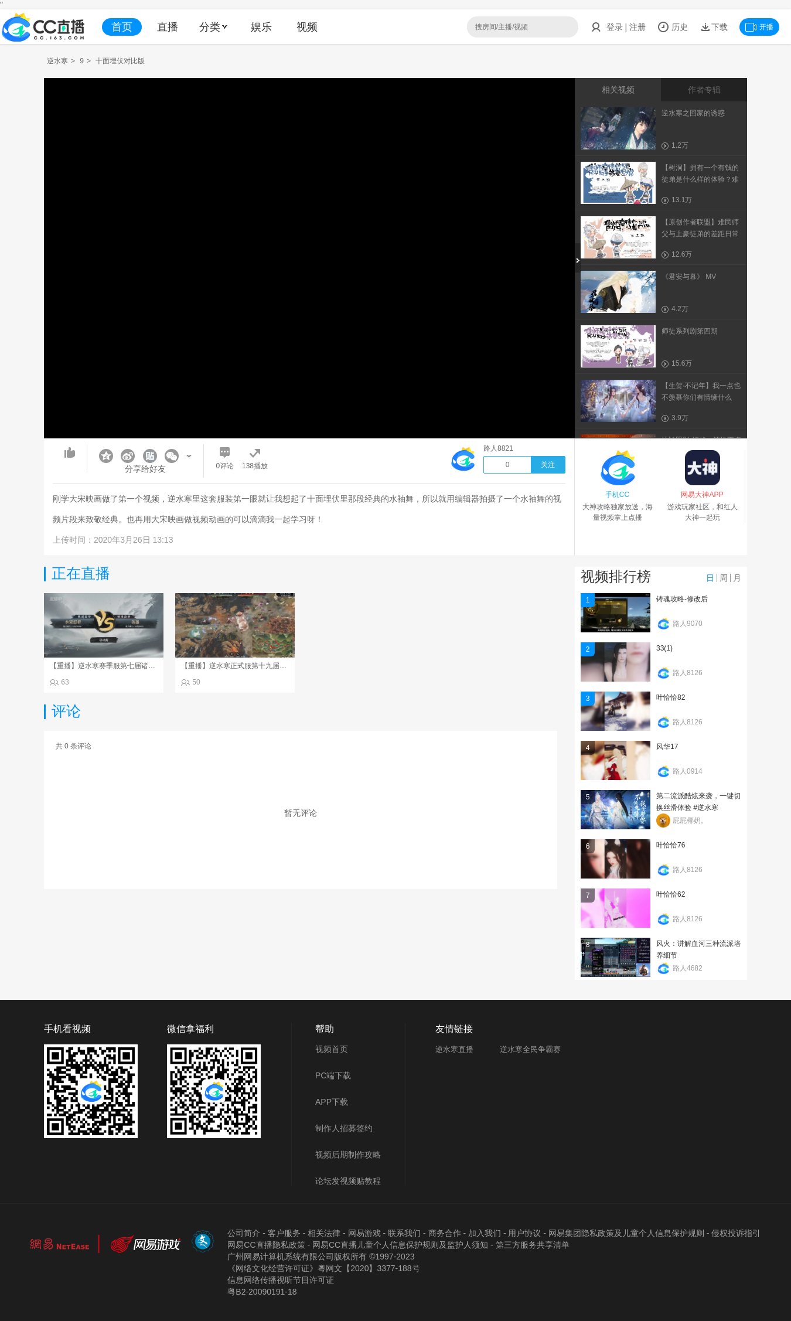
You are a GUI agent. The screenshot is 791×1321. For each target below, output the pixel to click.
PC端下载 (333, 1075)
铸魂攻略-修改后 (682, 599)
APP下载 (331, 1102)
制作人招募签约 (344, 1128)
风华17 (667, 747)
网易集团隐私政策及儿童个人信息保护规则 (626, 1233)
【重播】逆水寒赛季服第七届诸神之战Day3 (118, 666)
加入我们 (484, 1233)
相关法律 (324, 1233)
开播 (759, 27)
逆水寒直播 (454, 1049)
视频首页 (331, 1049)
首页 (121, 27)
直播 (167, 27)
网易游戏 (364, 1233)
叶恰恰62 (670, 894)
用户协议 (524, 1233)
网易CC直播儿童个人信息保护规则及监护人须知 (400, 1244)
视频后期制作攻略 (348, 1154)
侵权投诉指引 (736, 1233)
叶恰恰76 (670, 845)
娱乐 (261, 27)
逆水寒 (57, 61)
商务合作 (444, 1233)
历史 (672, 27)
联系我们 (404, 1233)
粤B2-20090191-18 (261, 1291)
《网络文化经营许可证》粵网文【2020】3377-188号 (323, 1268)
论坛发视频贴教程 (348, 1181)
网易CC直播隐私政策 (266, 1244)
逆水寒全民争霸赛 (530, 1049)
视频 (307, 27)
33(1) (664, 648)
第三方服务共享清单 (533, 1244)
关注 (548, 465)
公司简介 (243, 1233)
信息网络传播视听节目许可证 (280, 1280)
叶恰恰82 (670, 697)
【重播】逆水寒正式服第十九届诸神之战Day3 (252, 666)
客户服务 (284, 1233)
